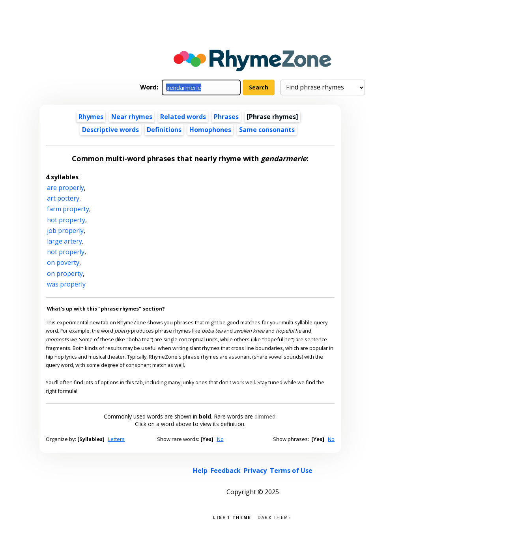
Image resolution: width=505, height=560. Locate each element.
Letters (116, 439)
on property (65, 273)
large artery (64, 241)
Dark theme (275, 517)
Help (200, 470)
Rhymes (91, 116)
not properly (65, 251)
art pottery (63, 198)
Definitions (164, 129)
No (220, 439)
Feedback (226, 470)
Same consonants (267, 129)
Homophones (210, 129)
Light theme (232, 517)
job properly (65, 230)
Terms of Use (291, 470)
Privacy (255, 470)
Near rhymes (131, 116)
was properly (66, 284)
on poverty (63, 262)
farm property (68, 209)
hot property (66, 220)
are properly (65, 187)
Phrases (226, 116)
